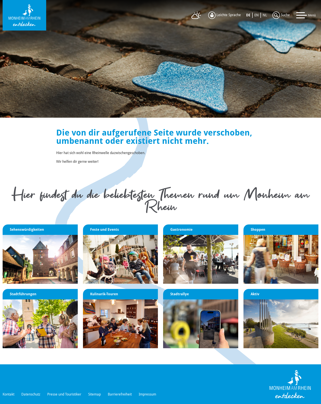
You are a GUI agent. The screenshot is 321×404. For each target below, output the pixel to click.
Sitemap (94, 394)
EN (256, 15)
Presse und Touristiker (64, 394)
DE (248, 15)
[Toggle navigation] (306, 15)
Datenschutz (30, 394)
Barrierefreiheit (120, 394)
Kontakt (8, 394)
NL (265, 15)
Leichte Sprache (224, 15)
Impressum (147, 394)
